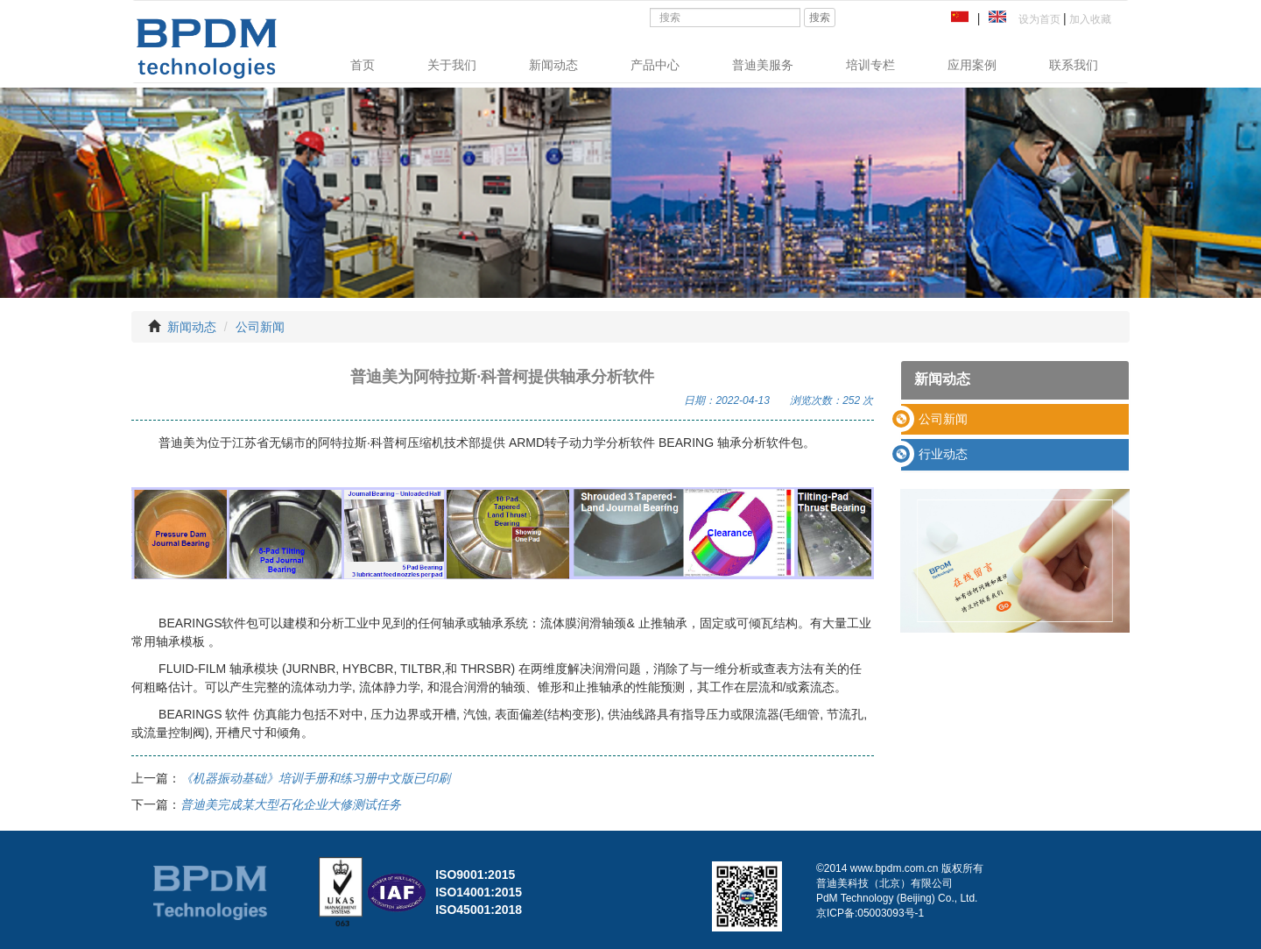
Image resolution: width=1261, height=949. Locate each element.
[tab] (1015, 419)
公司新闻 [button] (943, 419)
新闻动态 (553, 65)
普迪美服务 (762, 65)
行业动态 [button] (943, 454)
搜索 (819, 17)
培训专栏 (870, 65)
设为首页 (1036, 19)
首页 (362, 65)
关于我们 (451, 65)
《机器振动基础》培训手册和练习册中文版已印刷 (315, 778)
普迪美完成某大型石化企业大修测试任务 (290, 804)
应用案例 (972, 65)
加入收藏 (1089, 19)
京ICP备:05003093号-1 (870, 913)
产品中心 (655, 65)
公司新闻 (260, 327)
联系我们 (1073, 65)
